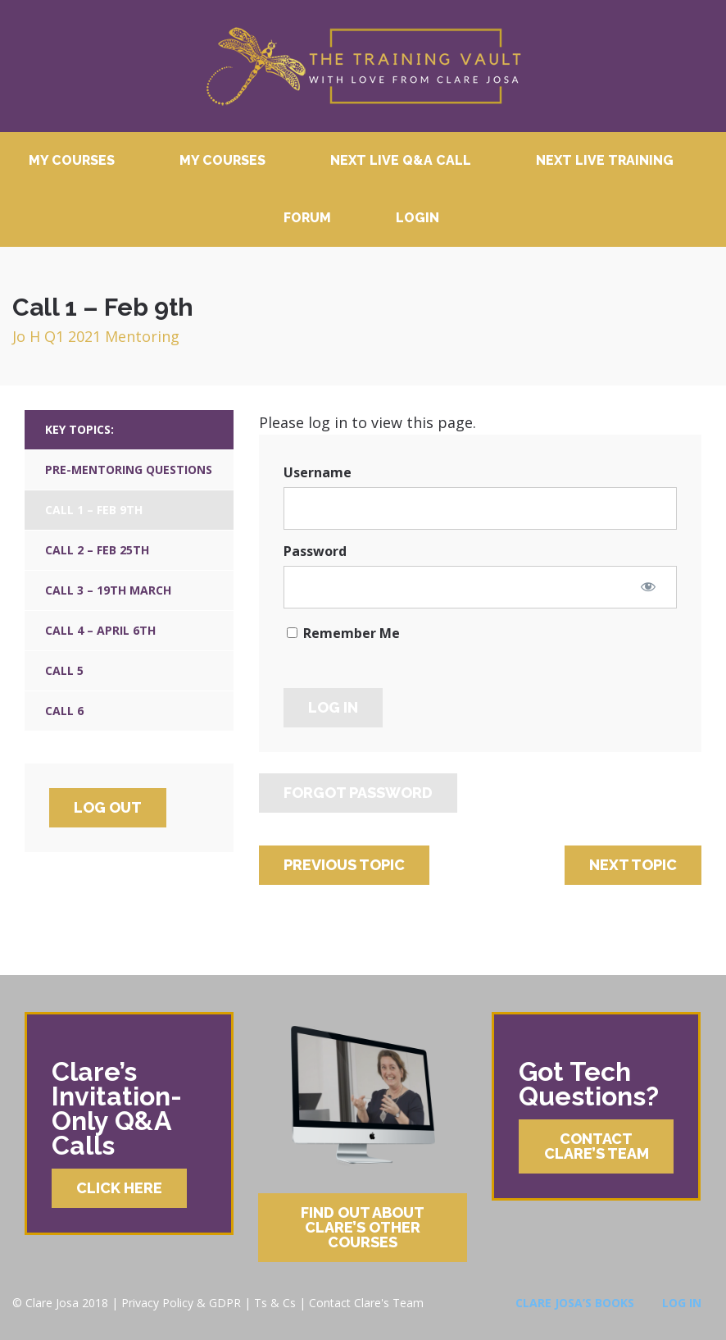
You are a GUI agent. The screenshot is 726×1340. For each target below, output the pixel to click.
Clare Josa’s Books (574, 1302)
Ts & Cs (275, 1302)
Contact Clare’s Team (596, 1146)
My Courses (72, 160)
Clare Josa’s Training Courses (363, 66)
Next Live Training (605, 160)
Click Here (119, 1187)
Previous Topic (344, 864)
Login (417, 218)
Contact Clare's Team (366, 1302)
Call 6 (64, 710)
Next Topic (633, 864)
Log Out (108, 807)
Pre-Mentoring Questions (128, 469)
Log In (681, 1302)
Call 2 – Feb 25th (97, 550)
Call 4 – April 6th (100, 630)
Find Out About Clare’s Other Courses (362, 1227)
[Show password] (648, 586)
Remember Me (343, 633)
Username (318, 472)
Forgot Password (358, 792)
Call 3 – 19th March (108, 590)
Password (315, 551)
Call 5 (64, 670)
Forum (307, 218)
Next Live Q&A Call (400, 160)
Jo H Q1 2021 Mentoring (95, 336)
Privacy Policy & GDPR (181, 1302)
